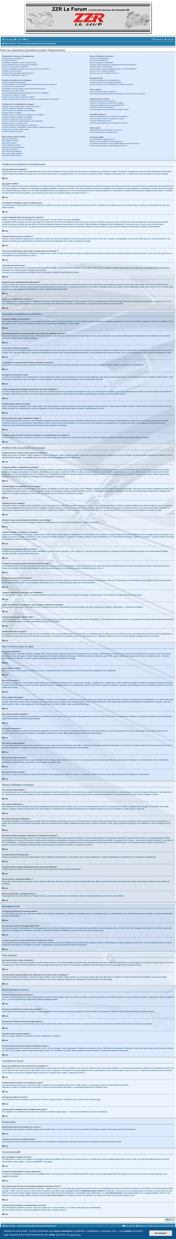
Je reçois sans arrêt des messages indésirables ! (106, 82)
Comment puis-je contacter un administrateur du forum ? (108, 145)
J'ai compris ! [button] (160, 1233)
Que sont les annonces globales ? (13, 147)
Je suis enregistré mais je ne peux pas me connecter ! (20, 64)
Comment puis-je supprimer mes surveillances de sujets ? (109, 123)
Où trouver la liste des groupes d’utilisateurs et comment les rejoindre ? (113, 64)
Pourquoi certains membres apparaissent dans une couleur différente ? (113, 69)
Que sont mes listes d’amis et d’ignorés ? (103, 91)
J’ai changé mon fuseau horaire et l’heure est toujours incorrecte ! (24, 88)
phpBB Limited (60, 1159)
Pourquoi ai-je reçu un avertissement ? (15, 123)
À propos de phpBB (32, 1162)
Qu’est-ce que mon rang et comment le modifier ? (18, 97)
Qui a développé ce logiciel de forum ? (102, 139)
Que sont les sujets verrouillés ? (12, 153)
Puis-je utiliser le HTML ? (10, 141)
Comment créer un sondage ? (12, 112)
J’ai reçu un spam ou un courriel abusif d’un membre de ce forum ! (112, 84)
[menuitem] (18, 39)
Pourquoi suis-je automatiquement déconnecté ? (18, 73)
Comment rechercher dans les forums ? (103, 101)
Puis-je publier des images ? (11, 145)
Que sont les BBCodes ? (10, 139)
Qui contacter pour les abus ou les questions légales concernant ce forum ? (115, 143)
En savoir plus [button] (74, 1235)
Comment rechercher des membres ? (102, 107)
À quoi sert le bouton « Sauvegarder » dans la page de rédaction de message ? (28, 127)
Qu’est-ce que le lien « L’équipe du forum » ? (105, 73)
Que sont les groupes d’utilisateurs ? (102, 62)
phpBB (97, 379)
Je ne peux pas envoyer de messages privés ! (105, 80)
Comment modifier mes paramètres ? (14, 82)
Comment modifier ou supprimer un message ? (17, 108)
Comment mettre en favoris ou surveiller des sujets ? (107, 118)
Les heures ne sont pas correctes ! (13, 86)
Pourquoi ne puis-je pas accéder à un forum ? (17, 119)
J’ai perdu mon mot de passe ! (12, 71)
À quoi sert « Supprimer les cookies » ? (15, 75)
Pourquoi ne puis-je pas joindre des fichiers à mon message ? (22, 121)
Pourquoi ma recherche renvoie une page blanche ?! (107, 105)
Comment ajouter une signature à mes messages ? (19, 110)
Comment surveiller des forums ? (101, 120)
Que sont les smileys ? (9, 143)
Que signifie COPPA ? (9, 60)
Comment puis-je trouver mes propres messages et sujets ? (109, 109)
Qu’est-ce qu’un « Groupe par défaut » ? (103, 71)
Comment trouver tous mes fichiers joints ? (104, 132)
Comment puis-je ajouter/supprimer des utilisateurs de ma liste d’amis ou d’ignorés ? (118, 93)
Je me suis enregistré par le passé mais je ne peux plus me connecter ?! (26, 69)
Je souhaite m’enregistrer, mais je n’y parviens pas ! (19, 62)
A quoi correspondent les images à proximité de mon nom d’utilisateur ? (26, 93)
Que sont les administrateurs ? (100, 58)
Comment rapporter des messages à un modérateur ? (20, 125)
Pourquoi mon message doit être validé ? (15, 129)
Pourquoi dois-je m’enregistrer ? (12, 58)
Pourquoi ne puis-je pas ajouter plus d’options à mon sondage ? (23, 114)
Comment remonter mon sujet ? (12, 131)
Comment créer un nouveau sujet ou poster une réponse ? (21, 106)
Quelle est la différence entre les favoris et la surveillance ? (109, 116)
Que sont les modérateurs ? (99, 60)
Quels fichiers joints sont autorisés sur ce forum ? (106, 130)
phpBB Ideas (111, 1174)
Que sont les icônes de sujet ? (12, 155)
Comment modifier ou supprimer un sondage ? (17, 117)
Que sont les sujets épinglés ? (12, 151)
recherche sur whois (139, 1188)
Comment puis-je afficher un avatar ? (14, 95)
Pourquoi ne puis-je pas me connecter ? (15, 67)
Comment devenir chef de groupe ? (101, 67)
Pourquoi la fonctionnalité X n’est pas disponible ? (106, 141)
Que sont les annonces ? (10, 149)
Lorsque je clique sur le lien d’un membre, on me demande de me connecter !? (31, 99)
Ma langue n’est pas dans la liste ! (13, 91)
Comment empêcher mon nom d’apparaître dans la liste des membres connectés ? (29, 84)
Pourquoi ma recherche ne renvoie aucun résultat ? (107, 103)
